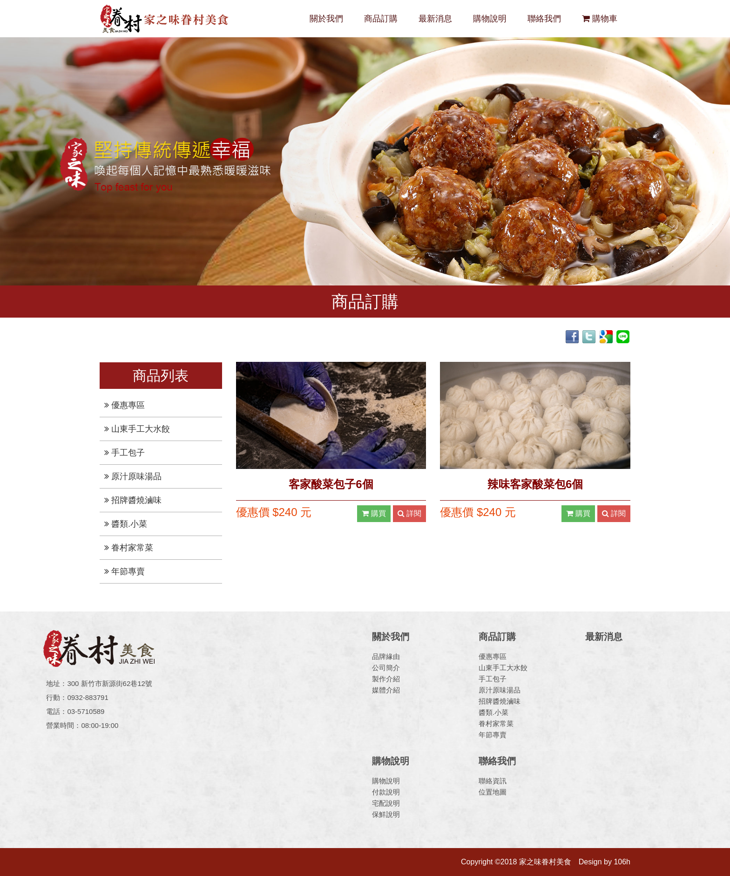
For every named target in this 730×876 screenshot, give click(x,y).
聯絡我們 (544, 18)
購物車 (599, 18)
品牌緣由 (386, 656)
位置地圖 (493, 792)
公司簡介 (386, 668)
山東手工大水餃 (137, 429)
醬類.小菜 (125, 524)
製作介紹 (386, 679)
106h (622, 862)
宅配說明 (386, 803)
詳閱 (409, 513)
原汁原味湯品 (133, 476)
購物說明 (490, 18)
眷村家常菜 (128, 547)
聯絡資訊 (493, 781)
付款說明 (386, 792)
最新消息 (435, 18)
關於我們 (326, 18)
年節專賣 (124, 571)
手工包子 (124, 452)
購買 (373, 513)
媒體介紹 (386, 690)
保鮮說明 (386, 814)
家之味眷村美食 (165, 18)
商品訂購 (381, 18)
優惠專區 (124, 405)
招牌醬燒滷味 (133, 500)
